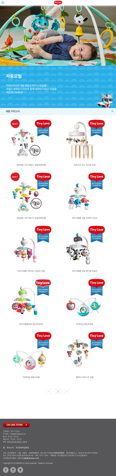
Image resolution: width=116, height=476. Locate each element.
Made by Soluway (45, 463)
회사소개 (10, 447)
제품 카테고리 (13, 111)
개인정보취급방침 (22, 447)
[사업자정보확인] (58, 453)
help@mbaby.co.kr (31, 458)
